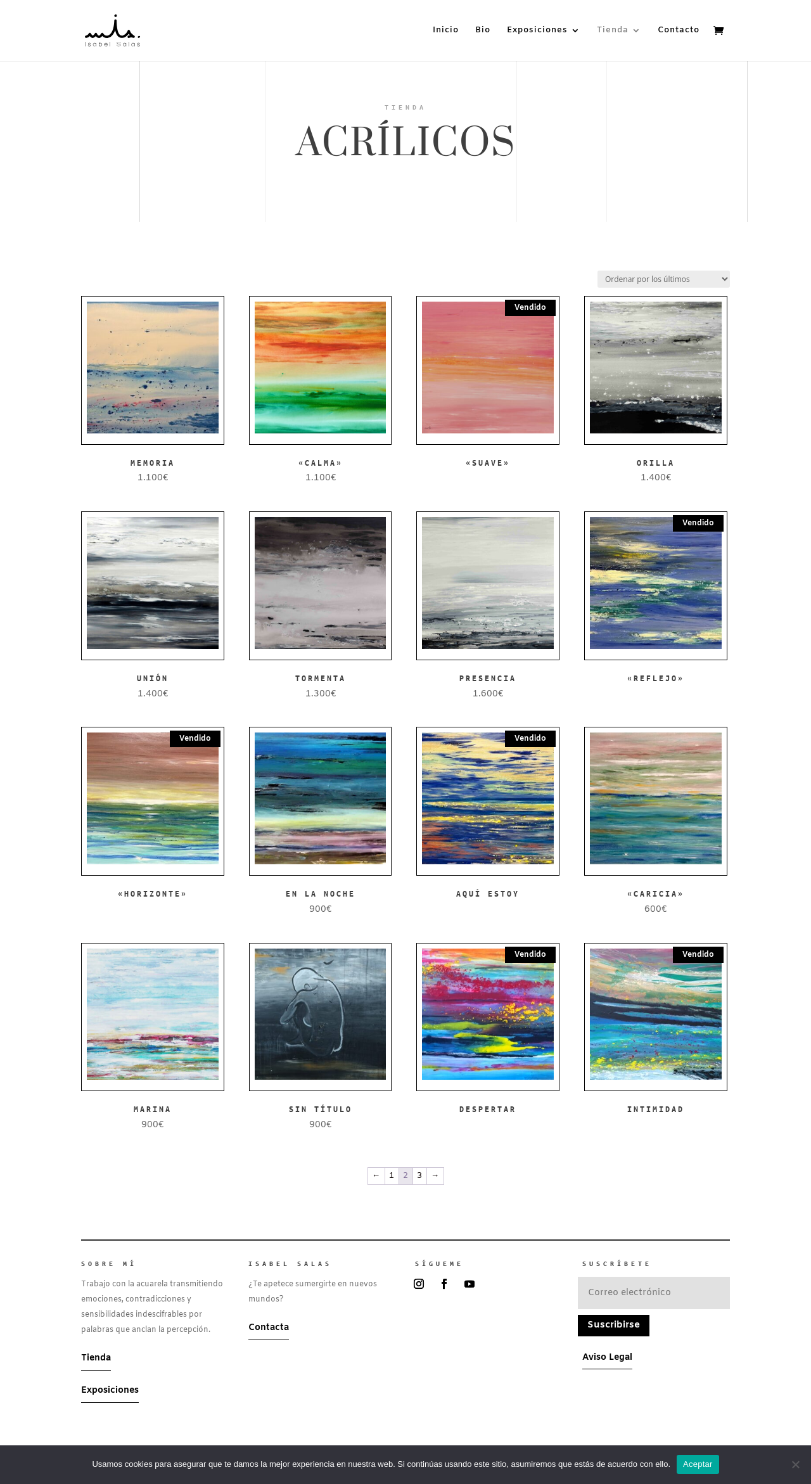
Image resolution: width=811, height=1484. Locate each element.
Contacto (678, 30)
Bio (482, 30)
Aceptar (698, 1464)
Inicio (446, 30)
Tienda (613, 30)
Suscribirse (613, 1325)
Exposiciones (537, 30)
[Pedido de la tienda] (663, 279)
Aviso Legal (607, 1358)
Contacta (268, 1328)
